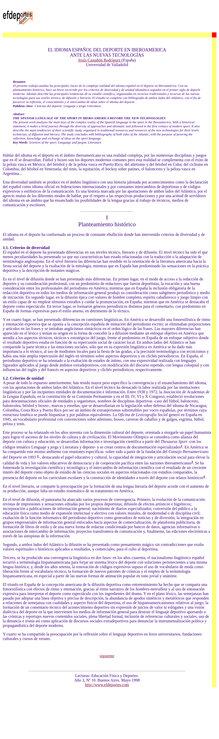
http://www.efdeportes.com (107, 685)
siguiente (107, 656)
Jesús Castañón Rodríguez (100, 60)
